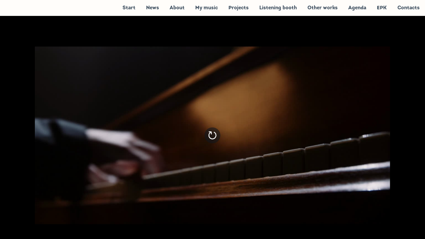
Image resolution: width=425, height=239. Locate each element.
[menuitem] (129, 7)
